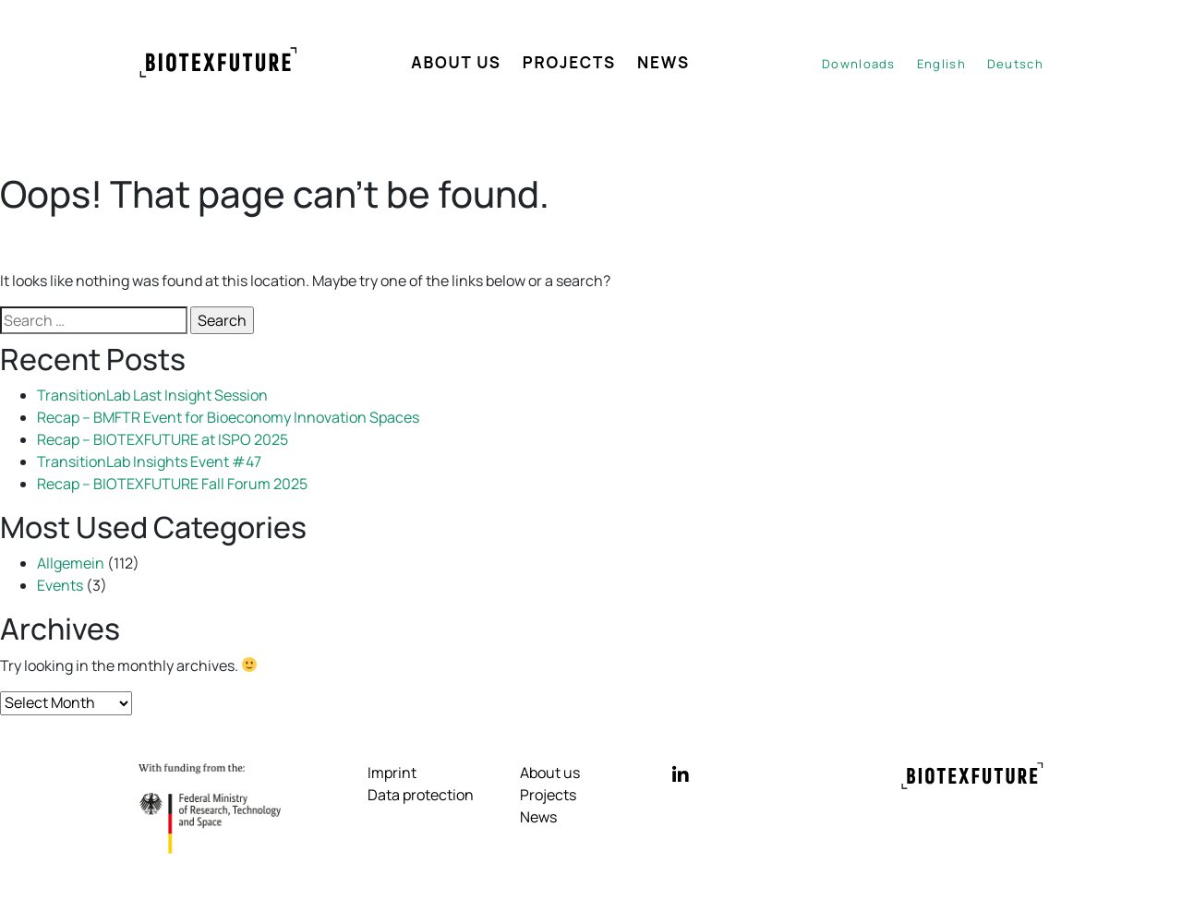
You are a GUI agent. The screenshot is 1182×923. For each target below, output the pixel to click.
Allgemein (70, 563)
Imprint (392, 772)
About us (456, 62)
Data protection (421, 795)
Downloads (859, 63)
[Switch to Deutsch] (1015, 64)
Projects (569, 62)
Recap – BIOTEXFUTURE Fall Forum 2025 (172, 483)
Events (60, 585)
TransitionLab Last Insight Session (152, 395)
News (663, 62)
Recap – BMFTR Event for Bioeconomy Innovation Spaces (228, 417)
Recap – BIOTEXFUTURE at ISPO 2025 (162, 439)
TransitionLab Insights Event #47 (149, 461)
